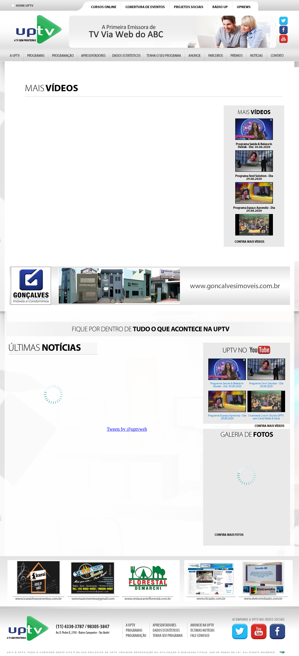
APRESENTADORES (164, 625)
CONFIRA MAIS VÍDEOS (249, 242)
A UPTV (130, 625)
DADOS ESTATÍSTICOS (166, 630)
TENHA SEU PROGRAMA (168, 635)
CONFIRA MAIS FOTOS (229, 535)
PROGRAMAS (134, 630)
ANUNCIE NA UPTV (202, 625)
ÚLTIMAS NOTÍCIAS (202, 630)
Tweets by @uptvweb (127, 429)
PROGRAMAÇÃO (136, 635)
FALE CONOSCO (199, 635)
